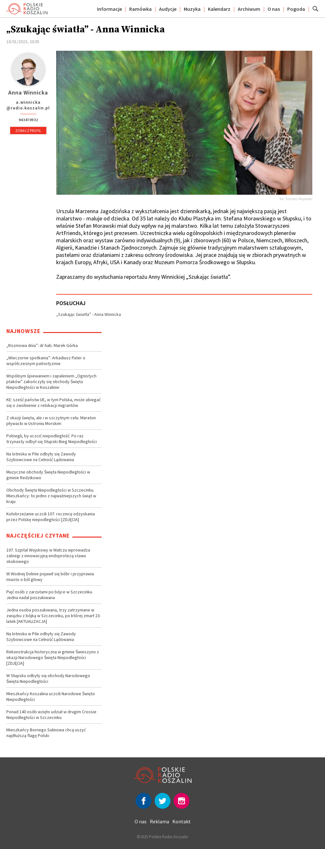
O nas (274, 9)
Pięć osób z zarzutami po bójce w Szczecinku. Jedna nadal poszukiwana (49, 594)
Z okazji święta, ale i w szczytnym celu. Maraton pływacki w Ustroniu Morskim (51, 420)
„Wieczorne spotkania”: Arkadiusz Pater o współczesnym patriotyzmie (45, 360)
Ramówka (140, 9)
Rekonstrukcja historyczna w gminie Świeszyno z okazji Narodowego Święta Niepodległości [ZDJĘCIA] (52, 657)
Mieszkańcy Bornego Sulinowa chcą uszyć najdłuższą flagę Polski (46, 732)
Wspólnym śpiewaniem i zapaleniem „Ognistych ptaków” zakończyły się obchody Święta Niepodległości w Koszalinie (51, 381)
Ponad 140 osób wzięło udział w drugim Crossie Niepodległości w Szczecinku (51, 714)
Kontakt (181, 821)
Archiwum (249, 9)
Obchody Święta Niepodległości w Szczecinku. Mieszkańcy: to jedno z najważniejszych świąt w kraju (51, 495)
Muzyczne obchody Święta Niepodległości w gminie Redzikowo (48, 474)
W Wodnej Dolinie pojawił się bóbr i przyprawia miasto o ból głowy (50, 576)
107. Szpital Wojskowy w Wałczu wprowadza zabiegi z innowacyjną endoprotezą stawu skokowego (48, 555)
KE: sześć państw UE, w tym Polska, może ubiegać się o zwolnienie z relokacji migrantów (53, 402)
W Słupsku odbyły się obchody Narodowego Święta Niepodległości (48, 678)
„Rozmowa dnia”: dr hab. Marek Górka (42, 345)
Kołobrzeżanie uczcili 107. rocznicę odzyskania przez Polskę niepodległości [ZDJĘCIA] (50, 516)
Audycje (167, 9)
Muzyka (192, 9)
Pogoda (296, 9)
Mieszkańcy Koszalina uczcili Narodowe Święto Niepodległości (50, 696)
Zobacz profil (28, 130)
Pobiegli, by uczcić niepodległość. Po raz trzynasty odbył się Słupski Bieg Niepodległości (51, 438)
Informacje (109, 9)
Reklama (159, 821)
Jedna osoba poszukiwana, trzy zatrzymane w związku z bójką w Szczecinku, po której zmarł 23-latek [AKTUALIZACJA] (53, 615)
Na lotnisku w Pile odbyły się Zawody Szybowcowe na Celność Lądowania (41, 456)
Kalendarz (219, 9)
